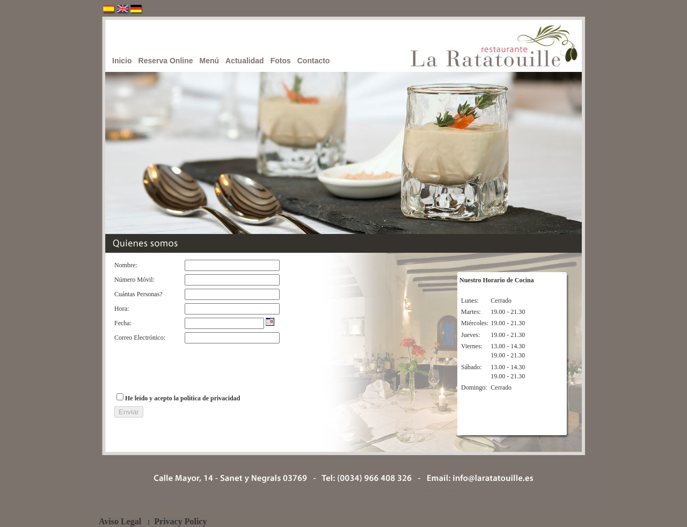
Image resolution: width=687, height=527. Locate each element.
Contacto (313, 60)
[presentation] (195, 368)
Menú (210, 60)
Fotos (281, 60)
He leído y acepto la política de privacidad (182, 398)
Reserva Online (165, 60)
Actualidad (244, 60)
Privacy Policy (180, 521)
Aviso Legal (120, 521)
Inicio (122, 60)
